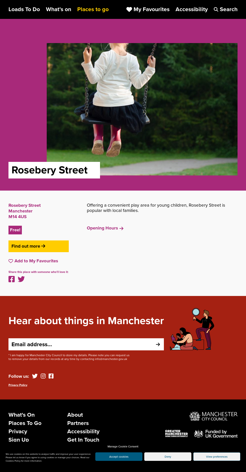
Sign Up (18, 439)
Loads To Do (24, 9)
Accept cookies (118, 456)
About (75, 414)
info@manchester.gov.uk (111, 359)
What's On (21, 414)
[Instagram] (43, 376)
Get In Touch (83, 439)
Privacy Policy (17, 385)
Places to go (93, 9)
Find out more (28, 246)
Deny (168, 456)
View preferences (217, 456)
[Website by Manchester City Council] (213, 416)
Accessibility (83, 431)
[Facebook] (51, 376)
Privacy (17, 431)
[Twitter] (35, 376)
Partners (78, 423)
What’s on (58, 9)
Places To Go (24, 423)
